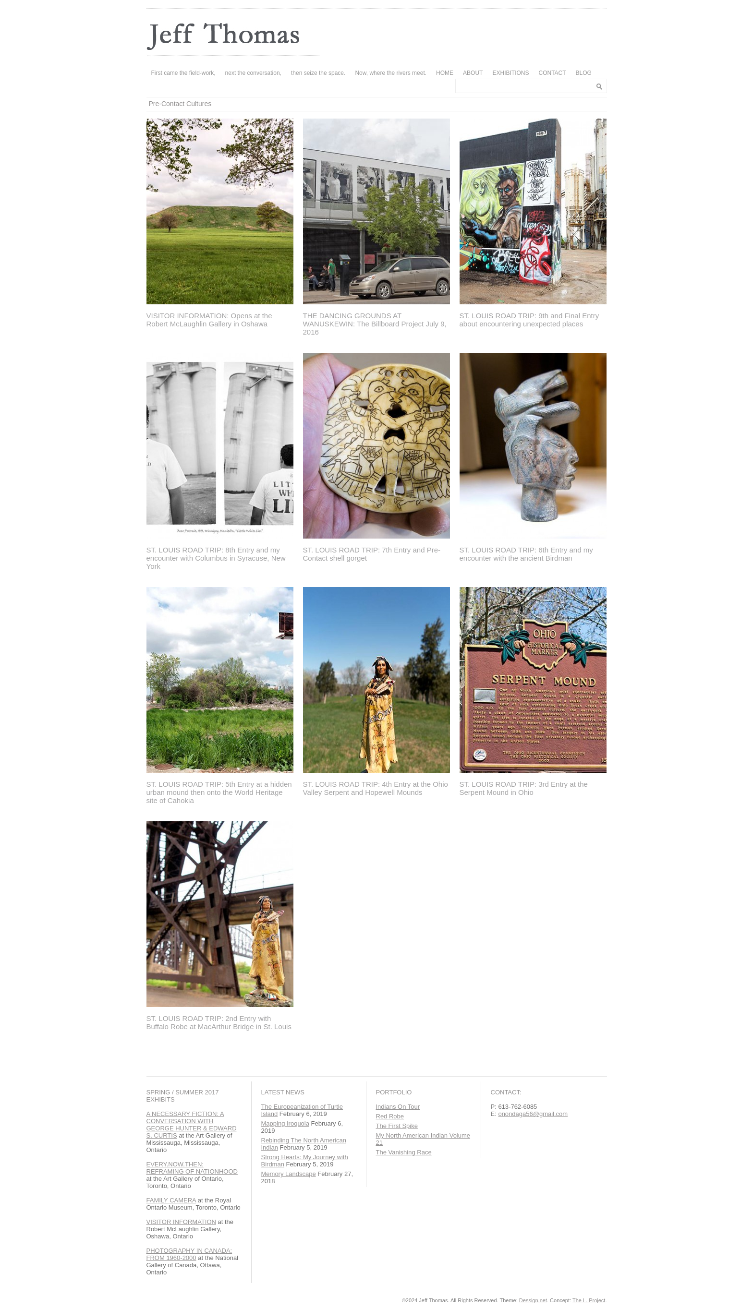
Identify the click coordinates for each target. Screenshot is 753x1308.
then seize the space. (318, 73)
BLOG (584, 73)
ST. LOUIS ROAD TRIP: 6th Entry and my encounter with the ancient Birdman (526, 554)
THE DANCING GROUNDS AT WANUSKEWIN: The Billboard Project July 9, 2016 (375, 324)
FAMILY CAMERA (171, 1200)
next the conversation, (253, 73)
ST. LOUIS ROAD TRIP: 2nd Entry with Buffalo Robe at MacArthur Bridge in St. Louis (218, 1022)
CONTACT (552, 73)
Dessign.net (533, 1300)
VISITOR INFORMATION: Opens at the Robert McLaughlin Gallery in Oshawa (209, 320)
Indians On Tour (398, 1106)
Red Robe (390, 1116)
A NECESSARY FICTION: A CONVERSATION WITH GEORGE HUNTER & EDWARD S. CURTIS (191, 1124)
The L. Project (588, 1300)
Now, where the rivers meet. (390, 73)
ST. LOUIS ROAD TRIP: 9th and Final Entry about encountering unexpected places (529, 320)
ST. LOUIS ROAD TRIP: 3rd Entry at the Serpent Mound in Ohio (524, 788)
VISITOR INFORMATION (181, 1221)
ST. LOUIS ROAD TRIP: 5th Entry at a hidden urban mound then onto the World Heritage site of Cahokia (219, 792)
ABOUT (473, 73)
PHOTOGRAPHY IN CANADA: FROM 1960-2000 (189, 1254)
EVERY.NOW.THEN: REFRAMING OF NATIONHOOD (192, 1168)
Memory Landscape (288, 1173)
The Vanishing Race (404, 1152)
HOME (444, 73)
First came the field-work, (183, 73)
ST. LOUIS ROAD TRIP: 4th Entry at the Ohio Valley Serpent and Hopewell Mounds (375, 788)
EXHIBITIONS (510, 73)
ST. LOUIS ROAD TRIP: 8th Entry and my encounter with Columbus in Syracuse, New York (216, 558)
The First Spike (397, 1125)
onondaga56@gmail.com (533, 1113)
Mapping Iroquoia (285, 1123)
